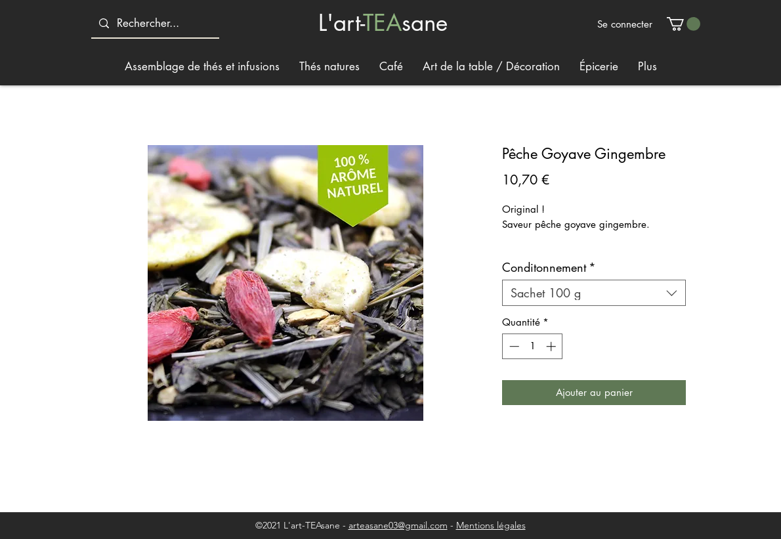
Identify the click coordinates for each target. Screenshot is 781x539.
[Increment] (552, 346)
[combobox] (594, 293)
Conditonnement (549, 267)
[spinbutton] (532, 346)
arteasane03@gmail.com (398, 525)
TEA (382, 22)
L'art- (340, 22)
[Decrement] (513, 346)
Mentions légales (491, 525)
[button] (683, 24)
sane (425, 22)
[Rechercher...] (154, 23)
